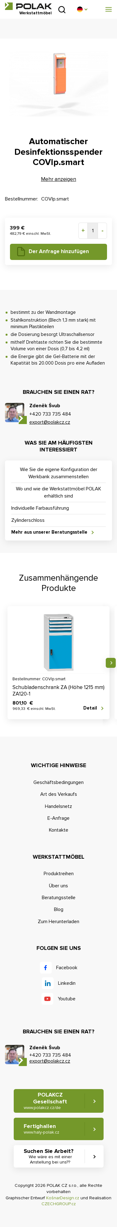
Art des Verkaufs (58, 794)
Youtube (67, 999)
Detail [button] (90, 708)
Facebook (66, 968)
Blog (58, 909)
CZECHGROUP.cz (58, 1203)
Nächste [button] (111, 663)
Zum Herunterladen (58, 921)
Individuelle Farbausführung (40, 508)
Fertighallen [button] (41, 1129)
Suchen (61, 9)
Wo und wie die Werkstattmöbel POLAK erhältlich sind (58, 492)
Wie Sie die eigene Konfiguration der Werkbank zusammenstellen (58, 472)
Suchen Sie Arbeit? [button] (50, 1156)
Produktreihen (59, 874)
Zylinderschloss (28, 520)
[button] (82, 9)
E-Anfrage (58, 818)
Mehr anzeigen (58, 179)
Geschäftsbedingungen (58, 782)
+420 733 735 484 (50, 414)
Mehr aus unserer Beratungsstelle (49, 532)
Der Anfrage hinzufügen (59, 251)
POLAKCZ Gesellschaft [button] (45, 1100)
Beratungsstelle (59, 897)
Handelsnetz (58, 806)
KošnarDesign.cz (62, 1198)
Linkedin (67, 983)
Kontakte (58, 830)
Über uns (58, 886)
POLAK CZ (28, 6)
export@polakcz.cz (49, 422)
